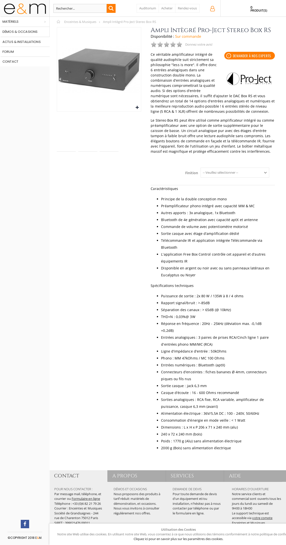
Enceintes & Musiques (80, 21)
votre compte (262, 518)
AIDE (235, 475)
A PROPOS (125, 475)
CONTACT (66, 475)
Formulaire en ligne (86, 498)
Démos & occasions (20, 31)
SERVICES (182, 475)
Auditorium (147, 8)
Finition (191, 173)
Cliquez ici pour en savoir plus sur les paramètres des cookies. (178, 539)
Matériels (10, 21)
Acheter (167, 8)
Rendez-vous (187, 8)
